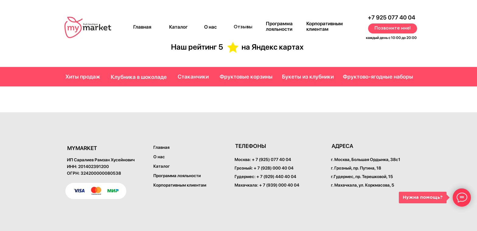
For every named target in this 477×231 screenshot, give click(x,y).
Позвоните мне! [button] (392, 28)
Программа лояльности (279, 26)
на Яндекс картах (273, 46)
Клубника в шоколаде (139, 77)
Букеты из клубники (308, 76)
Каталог (178, 27)
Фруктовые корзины (246, 76)
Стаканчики (193, 76)
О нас (210, 27)
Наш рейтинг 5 (197, 46)
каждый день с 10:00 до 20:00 (391, 38)
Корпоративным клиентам (324, 26)
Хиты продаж (82, 76)
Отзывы (243, 27)
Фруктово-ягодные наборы (378, 76)
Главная (142, 27)
